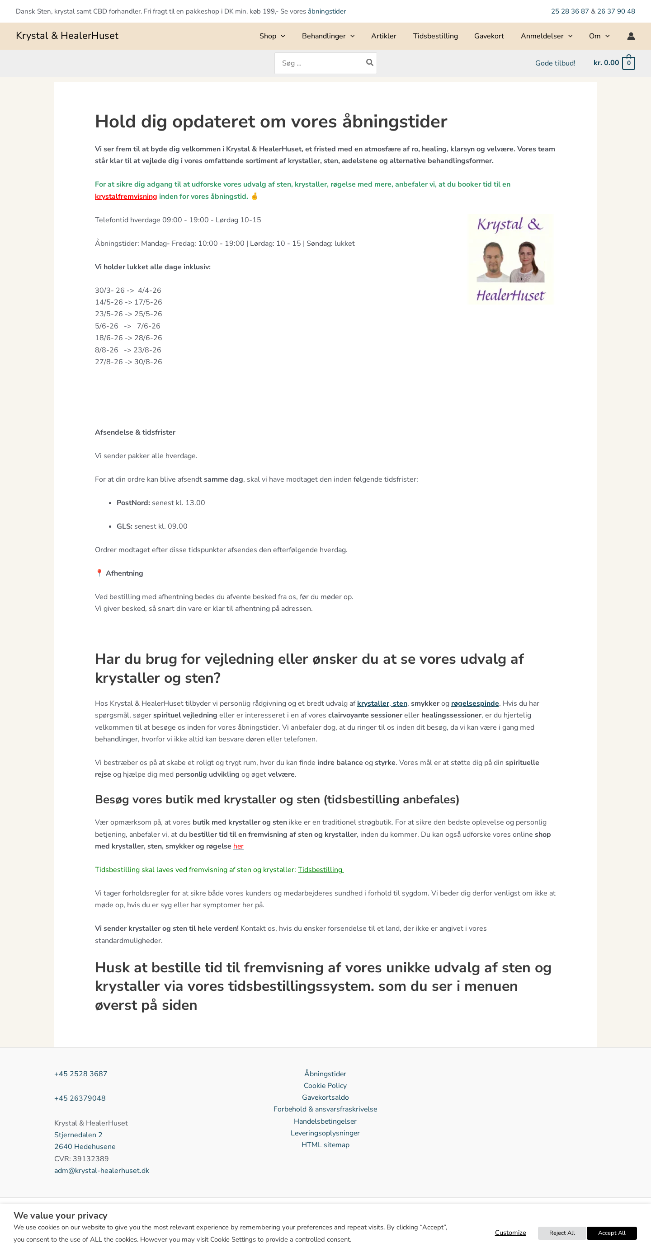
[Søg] (370, 63)
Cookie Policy (325, 1086)
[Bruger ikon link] (631, 36)
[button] (294, 36)
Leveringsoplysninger (325, 1134)
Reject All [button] (563, 1233)
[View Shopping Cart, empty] (614, 63)
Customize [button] (512, 1232)
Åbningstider (325, 1074)
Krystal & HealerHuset (67, 35)
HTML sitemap (325, 1145)
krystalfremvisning (126, 197)
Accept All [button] (612, 1233)
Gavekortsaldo (325, 1098)
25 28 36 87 (571, 11)
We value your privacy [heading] (61, 1215)
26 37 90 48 (616, 11)
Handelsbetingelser (325, 1121)
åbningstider (327, 11)
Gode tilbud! (556, 63)
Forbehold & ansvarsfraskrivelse (325, 1110)
